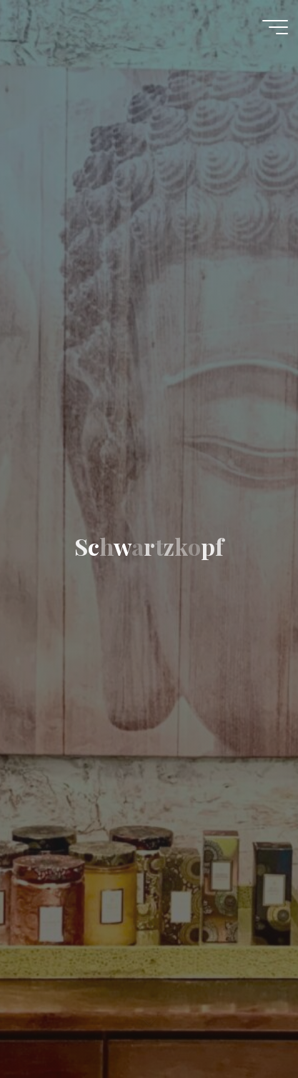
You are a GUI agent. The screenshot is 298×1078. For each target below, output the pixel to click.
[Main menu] (275, 27)
